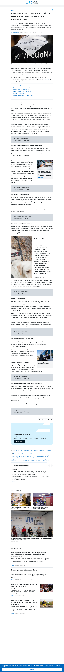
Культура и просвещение (25, 32)
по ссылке (47, 79)
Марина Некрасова (15, 32)
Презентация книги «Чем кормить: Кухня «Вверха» (26, 96)
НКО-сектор (33, 32)
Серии (12, 595)
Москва (15, 447)
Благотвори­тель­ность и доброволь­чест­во (28, 579)
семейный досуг (41, 450)
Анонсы (12, 565)
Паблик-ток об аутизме (19, 86)
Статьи (12, 613)
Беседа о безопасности (19, 93)
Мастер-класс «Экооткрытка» (21, 89)
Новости (13, 10)
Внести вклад (19, 441)
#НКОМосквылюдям (18, 450)
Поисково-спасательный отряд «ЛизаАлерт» (37, 460)
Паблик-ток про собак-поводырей (22, 91)
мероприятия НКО (34, 450)
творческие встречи (19, 451)
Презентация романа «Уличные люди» (23, 95)
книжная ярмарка (26, 450)
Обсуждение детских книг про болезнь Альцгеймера (27, 87)
